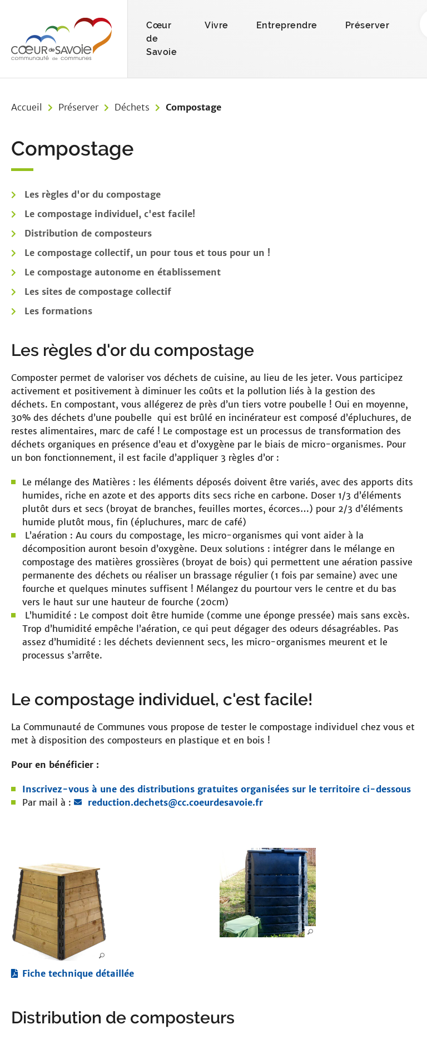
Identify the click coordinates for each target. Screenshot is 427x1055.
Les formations (58, 310)
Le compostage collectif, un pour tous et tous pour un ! (147, 252)
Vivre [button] (217, 25)
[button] (59, 911)
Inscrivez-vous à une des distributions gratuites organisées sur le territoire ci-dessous (216, 789)
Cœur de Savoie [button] (161, 38)
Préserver (78, 107)
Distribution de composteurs (88, 233)
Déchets (132, 107)
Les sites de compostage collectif (97, 291)
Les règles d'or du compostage (92, 194)
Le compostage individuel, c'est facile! (109, 213)
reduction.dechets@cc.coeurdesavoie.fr (175, 802)
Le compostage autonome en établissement (122, 272)
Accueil (26, 107)
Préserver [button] (367, 25)
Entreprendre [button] (286, 25)
